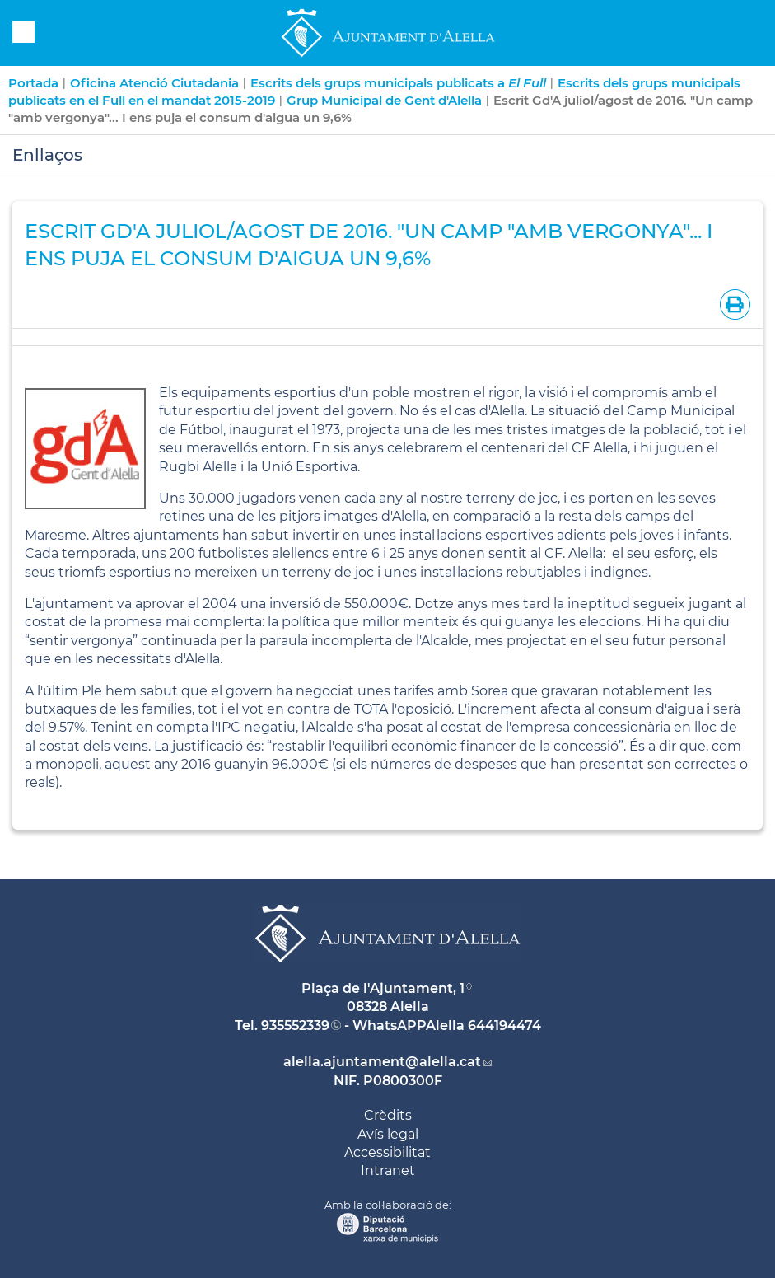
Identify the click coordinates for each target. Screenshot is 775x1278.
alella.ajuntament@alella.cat (382, 1062)
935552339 (295, 1025)
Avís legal (387, 1134)
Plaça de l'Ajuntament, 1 (383, 988)
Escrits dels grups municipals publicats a (398, 83)
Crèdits (388, 1115)
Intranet (388, 1170)
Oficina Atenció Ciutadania (154, 83)
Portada (33, 83)
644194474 (504, 1025)
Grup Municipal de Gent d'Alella (384, 100)
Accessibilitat (387, 1152)
